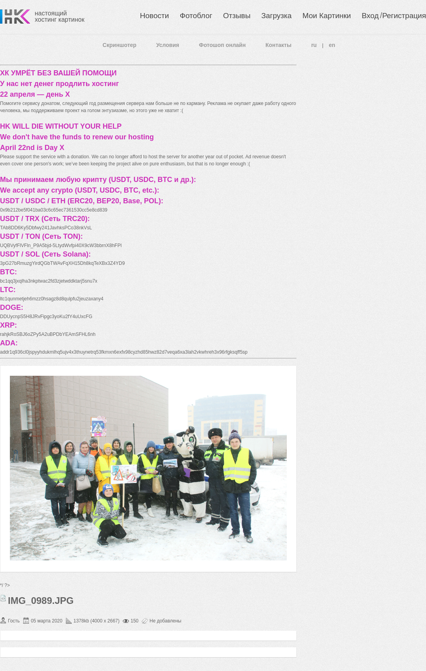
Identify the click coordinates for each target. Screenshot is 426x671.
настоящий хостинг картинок (59, 16)
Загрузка (276, 15)
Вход (370, 15)
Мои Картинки (327, 15)
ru (314, 45)
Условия (167, 45)
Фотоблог (196, 15)
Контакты (278, 45)
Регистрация (404, 15)
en (332, 45)
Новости (154, 15)
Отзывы (237, 15)
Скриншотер (119, 45)
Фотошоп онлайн (222, 45)
